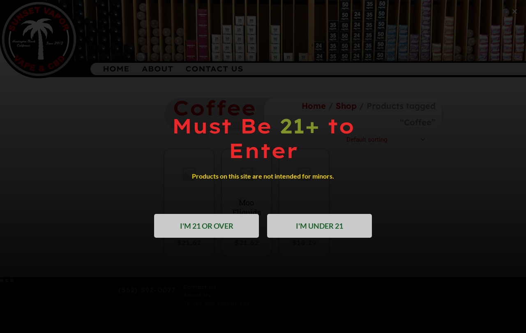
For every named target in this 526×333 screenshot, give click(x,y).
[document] (263, 166)
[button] (515, 11)
